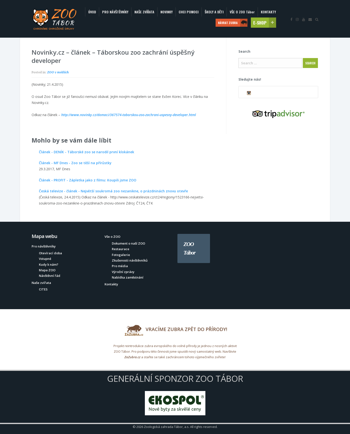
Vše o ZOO (112, 236)
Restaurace (120, 249)
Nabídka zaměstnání (127, 277)
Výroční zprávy (123, 272)
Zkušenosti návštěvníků (130, 260)
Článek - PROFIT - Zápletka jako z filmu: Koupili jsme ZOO (87, 180)
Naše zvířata (41, 283)
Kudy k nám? (48, 264)
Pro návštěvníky (44, 246)
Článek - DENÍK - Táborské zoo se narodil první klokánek (86, 152)
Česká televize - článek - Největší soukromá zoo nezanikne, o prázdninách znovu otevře (113, 191)
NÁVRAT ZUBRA (232, 23)
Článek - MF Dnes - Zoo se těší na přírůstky (75, 163)
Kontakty (111, 284)
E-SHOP (264, 22)
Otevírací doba (50, 253)
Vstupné (45, 258)
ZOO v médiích (58, 72)
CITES (43, 289)
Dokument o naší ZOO (128, 243)
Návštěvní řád (49, 275)
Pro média (120, 266)
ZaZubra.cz (132, 357)
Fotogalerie (121, 255)
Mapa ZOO (47, 270)
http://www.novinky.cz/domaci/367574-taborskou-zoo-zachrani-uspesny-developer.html (128, 114)
